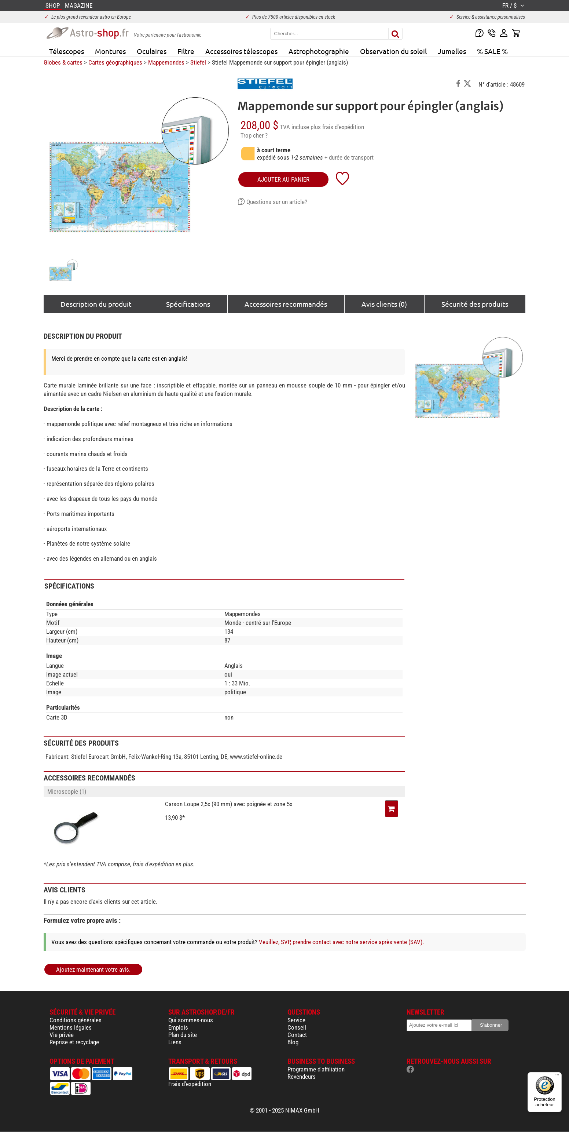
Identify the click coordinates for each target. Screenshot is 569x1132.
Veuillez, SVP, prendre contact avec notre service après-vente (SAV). (341, 942)
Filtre (185, 51)
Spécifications (188, 303)
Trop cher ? (254, 135)
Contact (297, 1034)
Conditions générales (75, 1020)
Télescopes (66, 51)
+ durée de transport (349, 157)
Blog (292, 1042)
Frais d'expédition (189, 1084)
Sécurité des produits (474, 303)
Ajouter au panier (283, 179)
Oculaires (151, 51)
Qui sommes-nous (190, 1020)
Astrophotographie (319, 51)
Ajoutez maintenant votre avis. (93, 969)
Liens (174, 1042)
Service (296, 1020)
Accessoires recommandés (286, 303)
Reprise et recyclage (74, 1042)
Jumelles (452, 51)
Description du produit (96, 303)
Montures (110, 51)
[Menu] (557, 1076)
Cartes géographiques (115, 62)
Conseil (296, 1027)
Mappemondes (166, 62)
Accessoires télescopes (241, 51)
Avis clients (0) (384, 303)
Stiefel (198, 62)
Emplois (178, 1027)
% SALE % (492, 51)
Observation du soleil (393, 51)
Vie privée (61, 1034)
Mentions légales (70, 1027)
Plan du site (182, 1034)
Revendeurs (301, 1076)
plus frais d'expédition (337, 127)
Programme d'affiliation (316, 1069)
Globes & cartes (63, 62)
